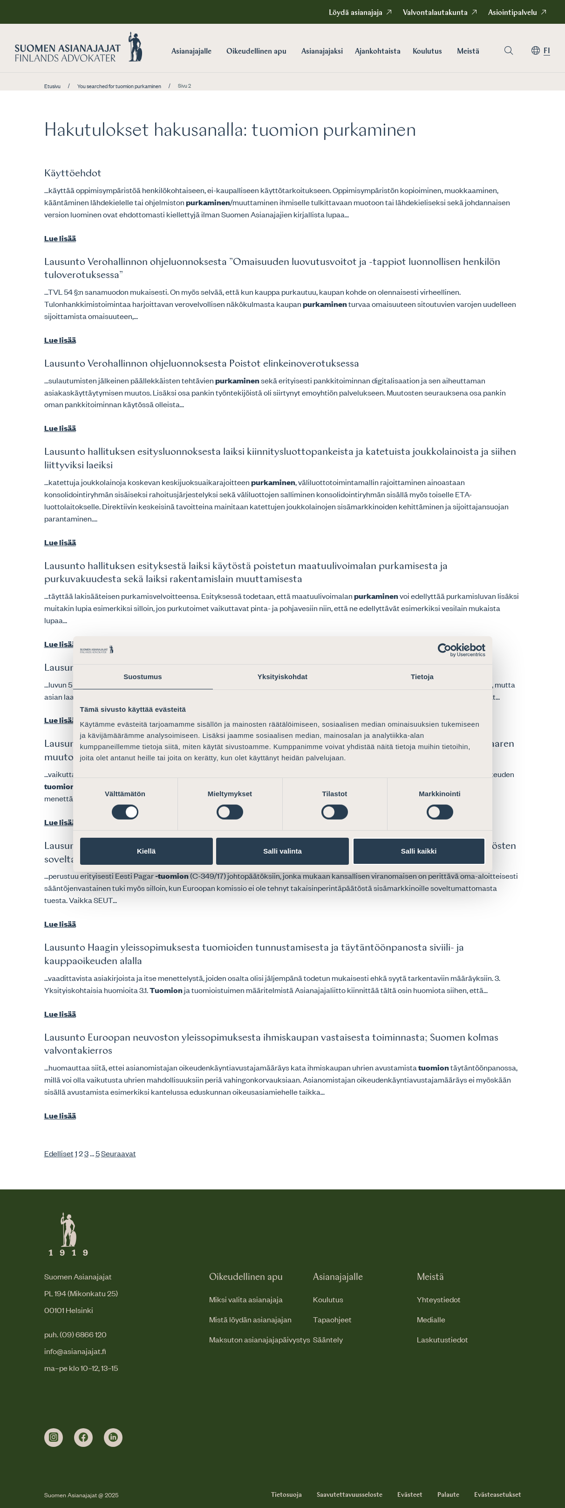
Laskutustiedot (442, 1339)
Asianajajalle (191, 52)
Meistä (468, 52)
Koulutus (427, 52)
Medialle (431, 1319)
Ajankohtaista (378, 52)
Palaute (448, 1495)
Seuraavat (118, 1153)
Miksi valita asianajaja (246, 1299)
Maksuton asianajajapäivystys (259, 1339)
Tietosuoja (286, 1495)
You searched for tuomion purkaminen (119, 86)
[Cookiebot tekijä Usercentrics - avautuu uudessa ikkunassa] (444, 650)
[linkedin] (113, 1437)
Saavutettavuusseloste (349, 1495)
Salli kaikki (419, 851)
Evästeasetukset (497, 1495)
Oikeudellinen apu (256, 52)
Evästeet (409, 1495)
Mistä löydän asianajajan (250, 1319)
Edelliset (59, 1153)
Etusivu (52, 86)
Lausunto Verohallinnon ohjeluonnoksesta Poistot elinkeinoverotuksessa (201, 364)
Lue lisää (60, 238)
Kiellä (146, 851)
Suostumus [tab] (142, 676)
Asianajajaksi (322, 52)
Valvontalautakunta (435, 13)
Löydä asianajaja (355, 13)
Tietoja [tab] (422, 676)
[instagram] (53, 1437)
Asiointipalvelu (512, 13)
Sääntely (328, 1339)
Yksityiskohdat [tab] (282, 676)
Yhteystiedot (439, 1299)
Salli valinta (282, 851)
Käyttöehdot (73, 173)
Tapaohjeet (332, 1319)
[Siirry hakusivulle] (508, 50)
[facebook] (83, 1437)
